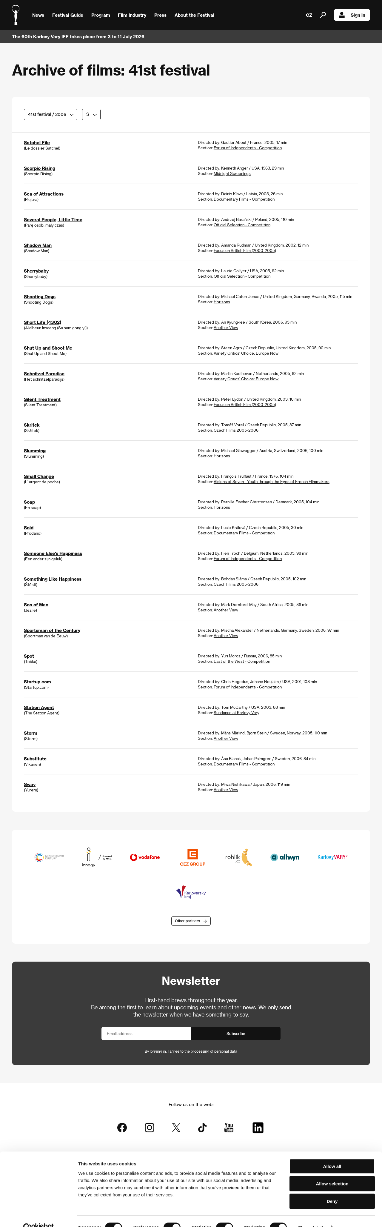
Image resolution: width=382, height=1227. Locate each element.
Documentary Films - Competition (244, 199)
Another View (226, 327)
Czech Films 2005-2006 (236, 430)
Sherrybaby (36, 270)
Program (100, 15)
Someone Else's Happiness (53, 553)
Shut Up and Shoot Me (48, 347)
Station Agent (39, 707)
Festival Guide (67, 15)
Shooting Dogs (40, 296)
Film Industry (132, 15)
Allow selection (332, 1171)
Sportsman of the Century (52, 630)
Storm (30, 733)
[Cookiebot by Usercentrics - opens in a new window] (39, 1215)
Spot (29, 656)
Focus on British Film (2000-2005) (245, 250)
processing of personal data (214, 1052)
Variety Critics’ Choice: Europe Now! (246, 353)
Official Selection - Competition (242, 224)
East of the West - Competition (242, 661)
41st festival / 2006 (47, 114)
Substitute (35, 758)
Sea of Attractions (44, 193)
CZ (309, 15)
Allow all (332, 1154)
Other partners (187, 921)
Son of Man (36, 604)
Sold (28, 527)
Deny (332, 1188)
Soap (29, 502)
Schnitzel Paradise (44, 373)
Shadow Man (38, 245)
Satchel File (37, 142)
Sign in (352, 15)
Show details (312, 1215)
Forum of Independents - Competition (248, 147)
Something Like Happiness (52, 579)
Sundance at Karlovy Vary (236, 712)
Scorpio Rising (39, 168)
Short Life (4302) (42, 322)
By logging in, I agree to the (191, 1052)
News (38, 15)
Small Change (39, 476)
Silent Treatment (42, 399)
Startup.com (37, 681)
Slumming (35, 450)
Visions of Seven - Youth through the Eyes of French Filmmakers (271, 481)
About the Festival (194, 15)
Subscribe (236, 1034)
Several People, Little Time (53, 219)
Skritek (32, 425)
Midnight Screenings (232, 173)
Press (160, 15)
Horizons (222, 301)
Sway (30, 784)
